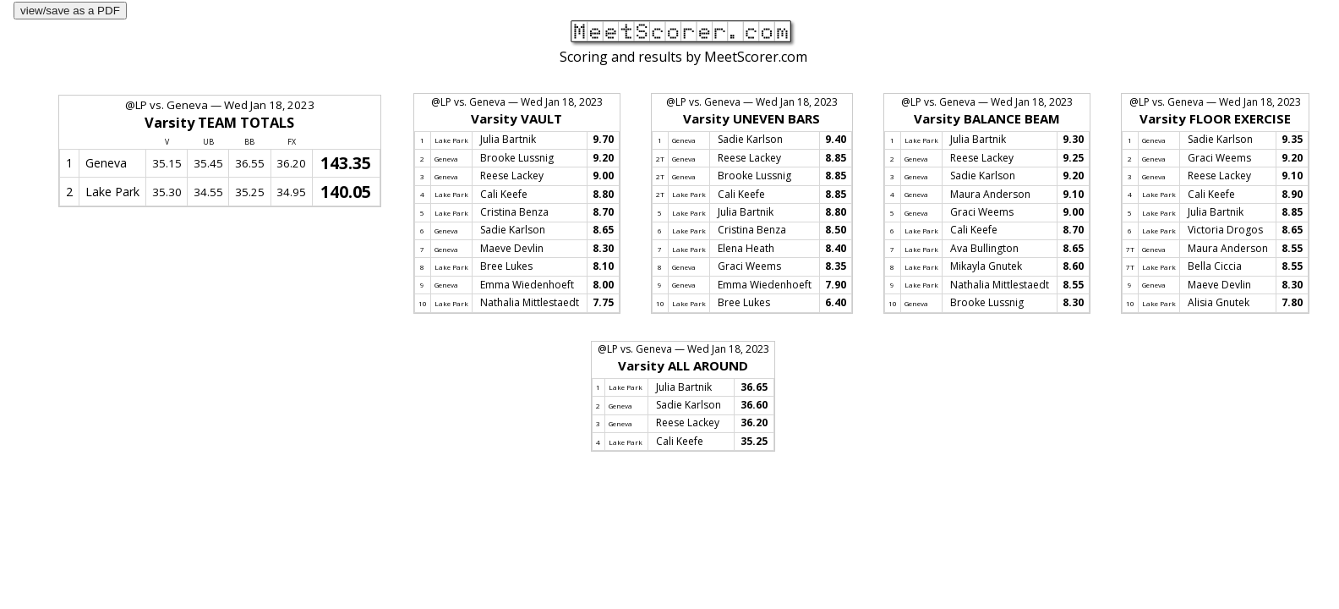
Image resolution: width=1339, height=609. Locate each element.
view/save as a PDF (70, 10)
